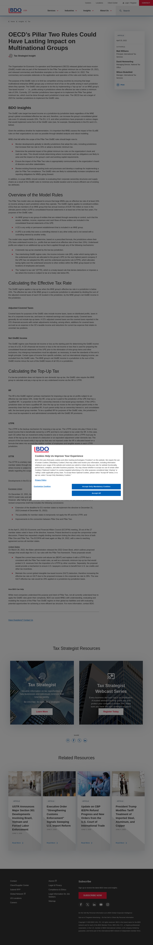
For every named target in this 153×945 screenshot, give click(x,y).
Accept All (96, 493)
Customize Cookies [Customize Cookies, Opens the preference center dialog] (42, 486)
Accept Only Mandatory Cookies (96, 486)
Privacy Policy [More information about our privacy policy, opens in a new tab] (40, 480)
